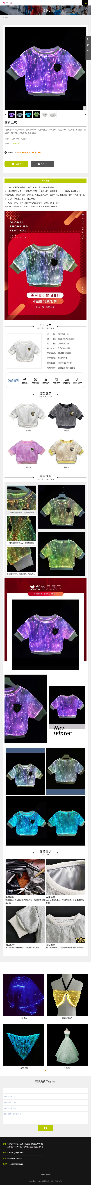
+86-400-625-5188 (14, 1158)
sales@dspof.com (16, 1152)
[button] (45, 1070)
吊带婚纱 (67, 1068)
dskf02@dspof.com (29, 152)
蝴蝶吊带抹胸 (67, 1018)
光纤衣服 (23, 1018)
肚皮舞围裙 (24, 1068)
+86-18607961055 (16, 1164)
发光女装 (16, 143)
